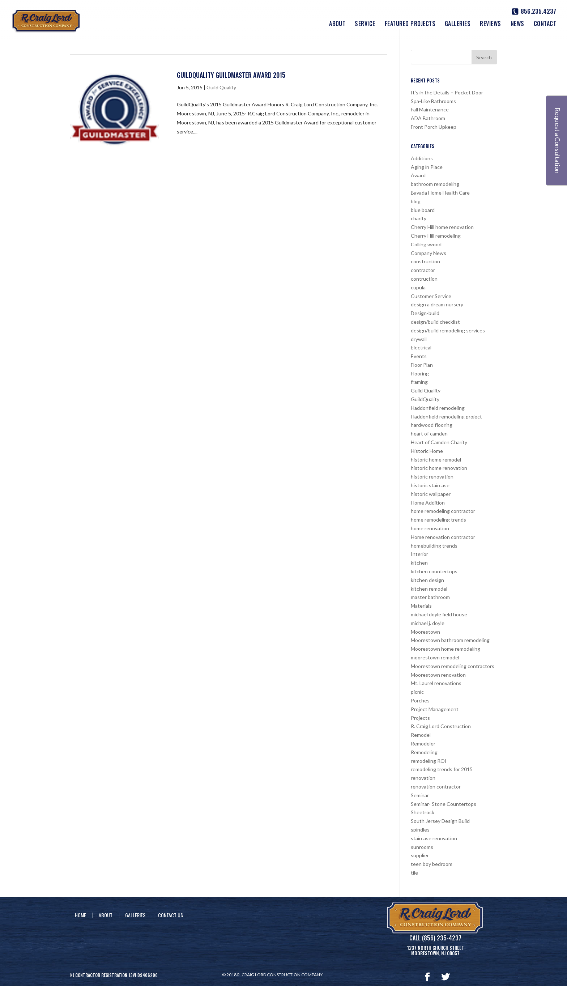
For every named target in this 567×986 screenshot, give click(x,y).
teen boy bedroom (431, 864)
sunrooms (422, 847)
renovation (423, 778)
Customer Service (431, 296)
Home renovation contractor (443, 537)
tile (414, 873)
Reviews (490, 24)
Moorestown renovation (438, 675)
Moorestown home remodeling (445, 649)
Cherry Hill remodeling (436, 236)
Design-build (425, 313)
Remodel (421, 735)
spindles (420, 829)
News (517, 24)
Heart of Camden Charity (439, 442)
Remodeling (424, 752)
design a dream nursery (437, 304)
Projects (420, 718)
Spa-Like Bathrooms (433, 101)
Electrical (421, 347)
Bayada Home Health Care (440, 193)
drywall (419, 339)
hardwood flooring (431, 425)
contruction (424, 279)
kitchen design (427, 580)
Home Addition (428, 503)
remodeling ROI (429, 761)
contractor (423, 270)
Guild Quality (221, 87)
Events (419, 356)
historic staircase (430, 485)
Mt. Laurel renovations (436, 683)
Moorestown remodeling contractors (452, 666)
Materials (421, 606)
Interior (419, 554)
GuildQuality (425, 399)
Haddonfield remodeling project (446, 416)
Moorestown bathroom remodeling (450, 640)
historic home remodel (436, 459)
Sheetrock (422, 812)
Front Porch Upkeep (433, 127)
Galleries (457, 24)
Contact (545, 24)
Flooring (420, 373)
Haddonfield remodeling (438, 408)
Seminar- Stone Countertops (443, 804)
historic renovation (432, 476)
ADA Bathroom (428, 118)
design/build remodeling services (448, 330)
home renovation (430, 528)
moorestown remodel (435, 657)
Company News (428, 253)
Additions (422, 158)
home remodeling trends (438, 520)
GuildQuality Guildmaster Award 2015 (231, 75)
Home (80, 915)
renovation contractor (436, 786)
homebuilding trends (434, 546)
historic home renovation (439, 468)
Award (418, 175)
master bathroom (430, 597)
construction (425, 261)
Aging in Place (427, 167)
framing (419, 382)
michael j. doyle (427, 623)
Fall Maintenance (430, 109)
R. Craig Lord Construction (441, 726)
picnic (417, 692)
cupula (418, 287)
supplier (420, 855)
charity (418, 218)
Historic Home (427, 451)
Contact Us (170, 915)
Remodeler (423, 743)
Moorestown (425, 632)
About (337, 24)
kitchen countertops (434, 571)
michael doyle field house (439, 614)
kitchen (419, 563)
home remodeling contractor (443, 511)
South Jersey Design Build (440, 821)
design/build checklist (435, 322)
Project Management (435, 709)
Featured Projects (410, 24)
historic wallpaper (431, 494)
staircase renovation (434, 838)
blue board (423, 210)
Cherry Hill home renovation (442, 227)
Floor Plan (422, 365)
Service (365, 24)
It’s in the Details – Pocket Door (447, 92)
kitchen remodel (429, 589)
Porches (420, 700)
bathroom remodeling (435, 184)
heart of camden (429, 433)
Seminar (420, 795)
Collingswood (426, 244)
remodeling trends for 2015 (442, 769)
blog (416, 201)
